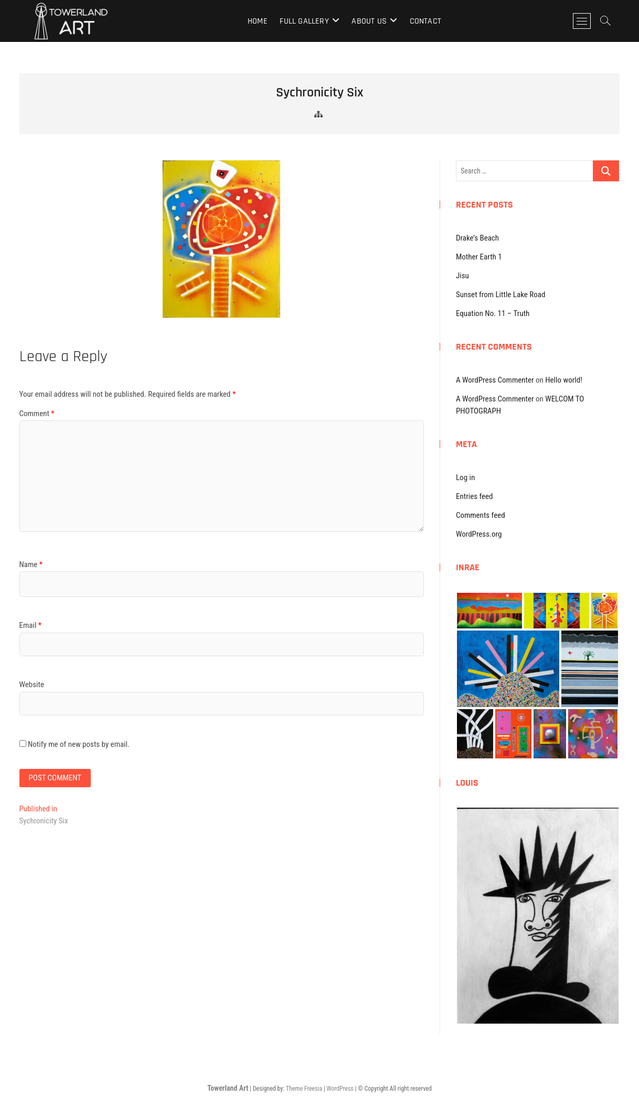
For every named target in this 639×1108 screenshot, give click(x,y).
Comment (37, 413)
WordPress (340, 1088)
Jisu (462, 275)
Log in (465, 477)
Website (31, 684)
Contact (425, 21)
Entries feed (474, 496)
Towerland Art (227, 1088)
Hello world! (563, 380)
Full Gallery (304, 21)
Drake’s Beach (477, 238)
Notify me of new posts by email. (79, 744)
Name (31, 564)
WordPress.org (479, 534)
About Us (369, 21)
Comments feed (480, 515)
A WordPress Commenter (495, 380)
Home (258, 21)
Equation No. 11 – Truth (492, 313)
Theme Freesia (304, 1088)
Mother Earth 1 (479, 257)
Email (30, 625)
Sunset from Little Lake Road (500, 294)
